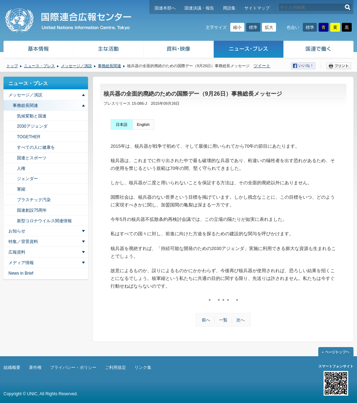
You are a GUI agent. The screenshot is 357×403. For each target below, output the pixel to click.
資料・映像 (179, 50)
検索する (347, 7)
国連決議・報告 (199, 8)
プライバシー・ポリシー (73, 367)
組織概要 (12, 367)
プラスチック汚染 (34, 199)
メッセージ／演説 (76, 66)
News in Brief (20, 273)
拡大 (269, 27)
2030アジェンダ (32, 126)
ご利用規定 (115, 367)
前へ (206, 320)
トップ (12, 66)
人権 (21, 168)
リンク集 (142, 367)
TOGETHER (28, 136)
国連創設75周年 (32, 210)
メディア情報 (21, 262)
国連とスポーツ (31, 157)
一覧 (223, 320)
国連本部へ (165, 8)
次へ (240, 320)
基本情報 (38, 50)
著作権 (35, 367)
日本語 (121, 124)
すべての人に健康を (36, 147)
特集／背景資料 (23, 241)
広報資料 (16, 252)
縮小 (237, 27)
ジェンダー (27, 178)
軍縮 (21, 189)
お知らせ (16, 231)
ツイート (261, 65)
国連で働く (319, 50)
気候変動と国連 (31, 116)
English (143, 124)
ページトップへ (335, 351)
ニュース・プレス (249, 50)
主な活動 (109, 50)
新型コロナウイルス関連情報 (44, 220)
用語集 (229, 8)
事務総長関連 (109, 66)
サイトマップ (257, 8)
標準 (253, 27)
